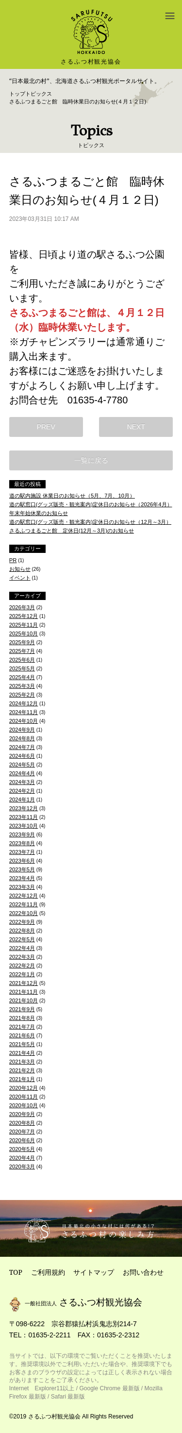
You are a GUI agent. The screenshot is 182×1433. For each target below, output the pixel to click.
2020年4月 (22, 1158)
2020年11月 (23, 1097)
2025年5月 (22, 668)
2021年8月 (22, 1018)
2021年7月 (22, 1027)
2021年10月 (23, 1000)
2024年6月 (22, 756)
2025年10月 (23, 633)
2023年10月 (23, 826)
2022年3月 (22, 957)
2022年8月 (22, 930)
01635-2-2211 (49, 1335)
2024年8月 (22, 738)
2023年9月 (22, 834)
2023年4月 (22, 878)
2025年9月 (22, 642)
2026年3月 (22, 607)
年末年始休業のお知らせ (38, 513)
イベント (20, 578)
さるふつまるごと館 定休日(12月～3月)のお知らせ (71, 530)
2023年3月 (22, 887)
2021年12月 (23, 983)
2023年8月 (22, 843)
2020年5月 (22, 1149)
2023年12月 (23, 808)
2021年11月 (23, 992)
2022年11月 (23, 904)
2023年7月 (22, 852)
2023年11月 (23, 817)
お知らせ (20, 569)
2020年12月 (23, 1088)
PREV (46, 427)
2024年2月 (22, 791)
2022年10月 (23, 913)
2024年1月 (22, 799)
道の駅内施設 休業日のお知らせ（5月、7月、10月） (72, 496)
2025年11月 (23, 625)
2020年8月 (22, 1123)
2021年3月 (22, 1062)
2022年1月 (22, 974)
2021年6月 (22, 1035)
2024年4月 (22, 773)
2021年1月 (22, 1079)
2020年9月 (22, 1114)
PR (13, 560)
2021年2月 (22, 1070)
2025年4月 (22, 677)
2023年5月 (22, 869)
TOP (15, 1272)
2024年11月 (23, 712)
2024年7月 (22, 747)
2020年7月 (22, 1131)
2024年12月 (23, 703)
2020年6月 (22, 1140)
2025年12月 (23, 616)
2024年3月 (22, 782)
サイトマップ (93, 1272)
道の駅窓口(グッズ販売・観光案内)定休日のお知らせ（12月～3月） (90, 522)
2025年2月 (22, 695)
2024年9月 (22, 730)
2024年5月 (22, 764)
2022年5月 (22, 939)
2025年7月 (22, 651)
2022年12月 (23, 896)
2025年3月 (22, 686)
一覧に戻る (91, 460)
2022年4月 (22, 948)
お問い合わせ (143, 1272)
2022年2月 (22, 965)
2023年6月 (22, 861)
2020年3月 (22, 1166)
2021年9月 (22, 1009)
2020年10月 (23, 1105)
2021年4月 (22, 1053)
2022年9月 (22, 922)
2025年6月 (22, 660)
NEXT (136, 427)
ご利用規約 (48, 1272)
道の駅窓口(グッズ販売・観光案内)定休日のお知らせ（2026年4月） (90, 504)
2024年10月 (23, 721)
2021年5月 (22, 1044)
